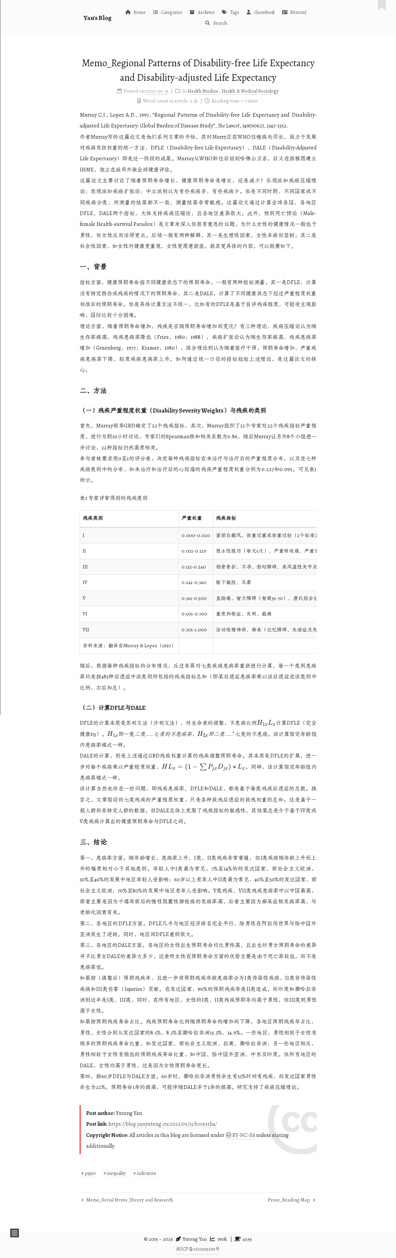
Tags (230, 12)
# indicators (144, 1173)
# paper (88, 1173)
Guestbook (260, 12)
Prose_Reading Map (291, 1199)
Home (135, 12)
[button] (14, 1233)
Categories (167, 12)
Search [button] (216, 23)
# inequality (115, 1173)
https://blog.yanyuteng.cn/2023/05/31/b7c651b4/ (162, 1124)
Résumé (294, 12)
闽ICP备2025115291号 (198, 1248)
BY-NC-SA (240, 1135)
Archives (201, 12)
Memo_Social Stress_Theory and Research (127, 1199)
